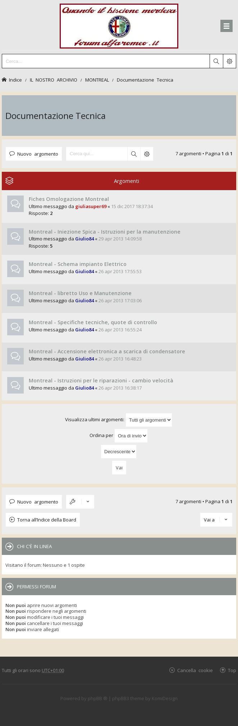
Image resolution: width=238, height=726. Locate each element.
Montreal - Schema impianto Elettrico (78, 264)
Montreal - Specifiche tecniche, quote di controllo (93, 322)
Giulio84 (84, 238)
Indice (15, 79)
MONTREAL (97, 79)
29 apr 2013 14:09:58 (120, 238)
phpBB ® (97, 698)
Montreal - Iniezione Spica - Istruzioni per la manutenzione (104, 231)
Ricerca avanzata (146, 154)
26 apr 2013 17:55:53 (120, 271)
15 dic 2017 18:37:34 (132, 206)
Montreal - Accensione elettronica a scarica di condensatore (107, 351)
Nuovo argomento (37, 153)
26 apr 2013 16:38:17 (120, 388)
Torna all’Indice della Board (46, 519)
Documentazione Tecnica (145, 79)
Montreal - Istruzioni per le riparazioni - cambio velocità (101, 380)
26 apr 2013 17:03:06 (120, 300)
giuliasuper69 (90, 206)
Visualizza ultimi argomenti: (118, 420)
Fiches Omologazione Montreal (69, 199)
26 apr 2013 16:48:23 (120, 358)
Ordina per (119, 436)
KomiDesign (165, 698)
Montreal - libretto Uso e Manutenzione (80, 293)
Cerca (133, 154)
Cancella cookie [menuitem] (195, 670)
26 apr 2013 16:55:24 (120, 329)
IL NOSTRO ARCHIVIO (53, 79)
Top (232, 670)
